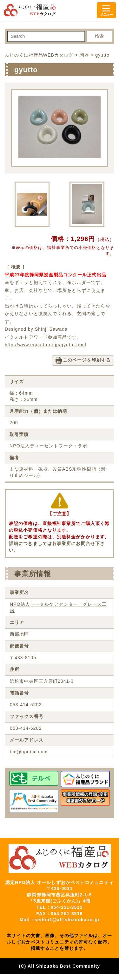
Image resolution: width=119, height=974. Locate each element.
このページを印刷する (87, 360)
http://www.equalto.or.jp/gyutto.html (45, 344)
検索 (99, 35)
